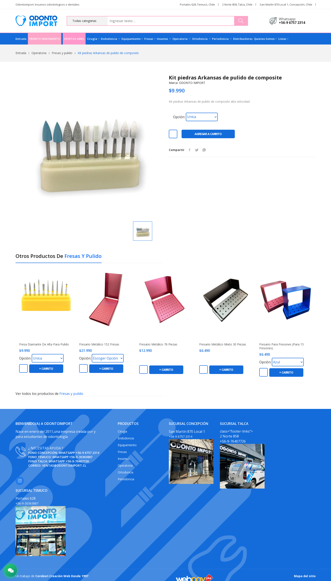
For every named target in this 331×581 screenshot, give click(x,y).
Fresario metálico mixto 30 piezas (222, 344)
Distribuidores (242, 39)
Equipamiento (132, 39)
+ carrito (46, 369)
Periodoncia (222, 39)
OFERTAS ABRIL (74, 39)
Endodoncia (110, 39)
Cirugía (93, 39)
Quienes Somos (265, 39)
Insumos (164, 39)
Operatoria (181, 39)
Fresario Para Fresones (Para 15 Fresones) (281, 346)
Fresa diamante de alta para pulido (44, 344)
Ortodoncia (201, 39)
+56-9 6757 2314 (292, 22)
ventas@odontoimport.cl (64, 465)
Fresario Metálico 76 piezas (158, 344)
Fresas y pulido (62, 53)
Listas (283, 39)
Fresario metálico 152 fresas (99, 344)
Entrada (21, 39)
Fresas (149, 39)
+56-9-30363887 (80, 457)
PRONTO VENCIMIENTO (44, 39)
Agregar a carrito (208, 134)
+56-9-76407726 (77, 461)
